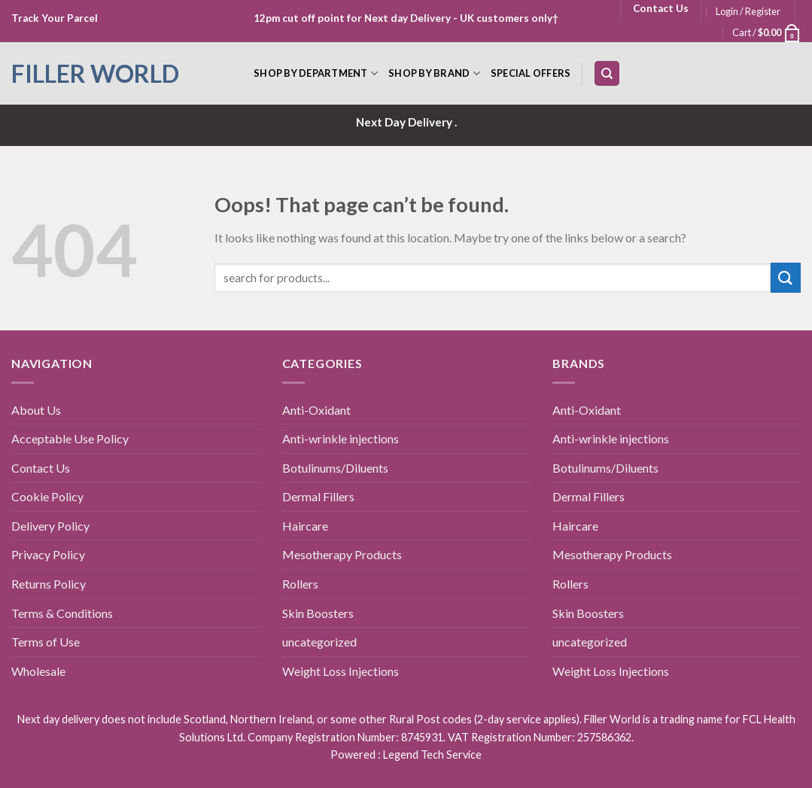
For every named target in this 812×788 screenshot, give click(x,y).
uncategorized (319, 641)
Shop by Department (316, 73)
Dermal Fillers (318, 496)
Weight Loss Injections (340, 671)
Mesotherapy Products (342, 554)
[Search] (607, 73)
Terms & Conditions (62, 613)
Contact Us (40, 468)
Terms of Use (45, 641)
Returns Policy (48, 584)
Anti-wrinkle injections (340, 438)
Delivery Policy (50, 526)
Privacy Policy (48, 554)
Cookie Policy (47, 496)
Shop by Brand (434, 73)
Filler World (95, 74)
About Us (36, 410)
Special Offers (531, 73)
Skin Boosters (318, 613)
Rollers (300, 584)
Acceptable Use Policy (70, 438)
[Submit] (786, 277)
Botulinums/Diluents (335, 468)
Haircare (305, 526)
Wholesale (38, 671)
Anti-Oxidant (316, 410)
